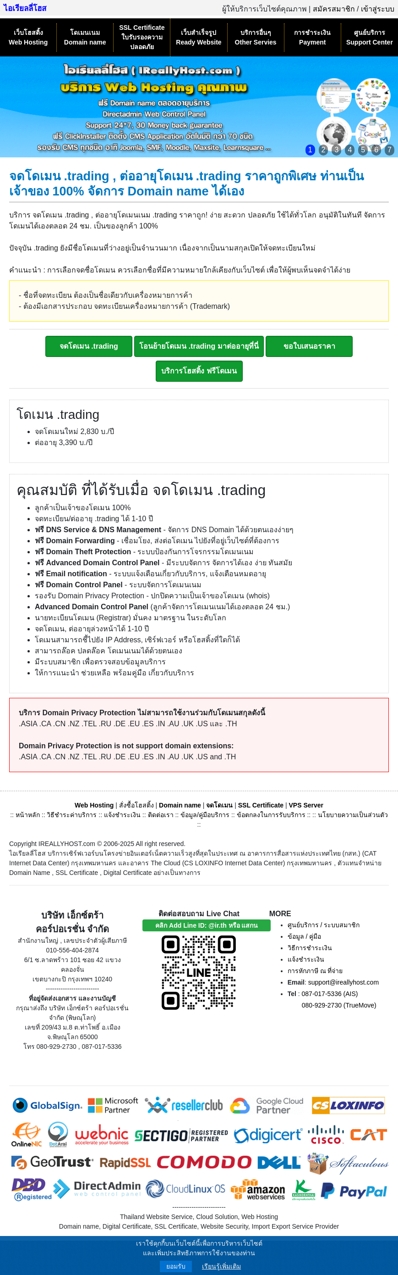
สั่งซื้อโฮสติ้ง (136, 805)
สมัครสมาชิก (334, 9)
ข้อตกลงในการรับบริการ (271, 814)
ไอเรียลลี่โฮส (25, 8)
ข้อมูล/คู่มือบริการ (204, 814)
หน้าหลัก (29, 814)
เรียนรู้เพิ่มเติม (221, 1266)
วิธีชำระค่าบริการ (72, 814)
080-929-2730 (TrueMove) (339, 1005)
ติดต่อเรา (161, 814)
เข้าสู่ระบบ (377, 9)
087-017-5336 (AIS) (330, 993)
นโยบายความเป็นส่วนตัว (353, 814)
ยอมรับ (175, 1266)
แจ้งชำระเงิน (122, 814)
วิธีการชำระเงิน (310, 948)
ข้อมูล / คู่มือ (305, 936)
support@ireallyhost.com (343, 982)
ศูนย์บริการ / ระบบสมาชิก (324, 925)
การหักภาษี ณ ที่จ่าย (315, 970)
